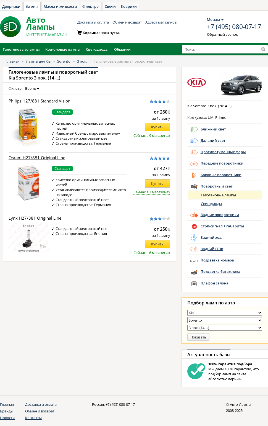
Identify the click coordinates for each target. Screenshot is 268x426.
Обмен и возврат (127, 22)
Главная (12, 61)
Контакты (33, 417)
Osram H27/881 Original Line (37, 157)
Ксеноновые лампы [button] (62, 49)
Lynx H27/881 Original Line (35, 218)
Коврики (129, 6)
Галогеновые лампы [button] (21, 49)
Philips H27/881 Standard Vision (39, 101)
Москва (215, 19)
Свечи (110, 6)
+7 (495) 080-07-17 (234, 27)
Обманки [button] (122, 49)
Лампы (32, 6)
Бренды (6, 411)
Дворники (11, 6)
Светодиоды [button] (97, 49)
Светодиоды (211, 203)
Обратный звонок (222, 34)
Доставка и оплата (93, 22)
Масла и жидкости (60, 6)
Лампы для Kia (38, 61)
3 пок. (82, 61)
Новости (7, 417)
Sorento (63, 61)
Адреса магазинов (161, 22)
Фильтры (90, 6)
